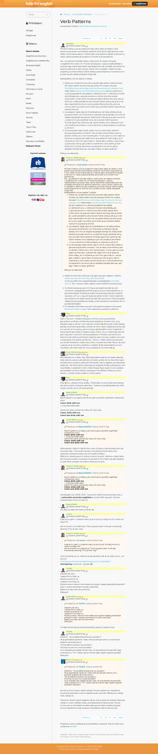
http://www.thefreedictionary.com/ (90, 91)
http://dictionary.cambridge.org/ (78, 88)
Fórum (67, 14)
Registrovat (31, 35)
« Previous (86, 38)
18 (115, 38)
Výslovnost (30, 132)
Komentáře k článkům (82, 14)
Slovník (29, 118)
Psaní (28, 99)
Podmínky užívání (67, 749)
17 (110, 38)
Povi (67, 313)
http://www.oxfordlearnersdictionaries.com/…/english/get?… (86, 561)
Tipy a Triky (31, 127)
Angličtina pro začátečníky (37, 61)
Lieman (69, 514)
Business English (33, 65)
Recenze (30, 108)
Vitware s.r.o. (80, 746)
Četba (28, 70)
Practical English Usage (75, 309)
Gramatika (30, 80)
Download (30, 75)
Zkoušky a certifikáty (35, 141)
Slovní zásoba (32, 113)
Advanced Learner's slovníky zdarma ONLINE (84, 278)
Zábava (29, 137)
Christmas (30, 84)
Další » (121, 38)
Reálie (28, 103)
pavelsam (70, 44)
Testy (28, 122)
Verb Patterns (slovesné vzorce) (93, 26)
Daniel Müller (74, 420)
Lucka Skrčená (77, 352)
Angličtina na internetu (36, 56)
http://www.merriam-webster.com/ (108, 88)
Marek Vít (74, 660)
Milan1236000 (71, 392)
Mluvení (29, 94)
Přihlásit (29, 31)
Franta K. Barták (75, 158)
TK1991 (69, 568)
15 (101, 38)
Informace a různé (34, 89)
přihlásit (73, 726)
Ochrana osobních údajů (88, 749)
